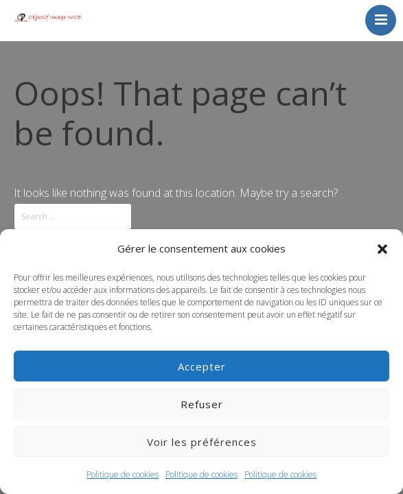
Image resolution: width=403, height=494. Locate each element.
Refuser (202, 404)
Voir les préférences (202, 442)
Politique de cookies (123, 474)
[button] (382, 249)
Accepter (202, 366)
